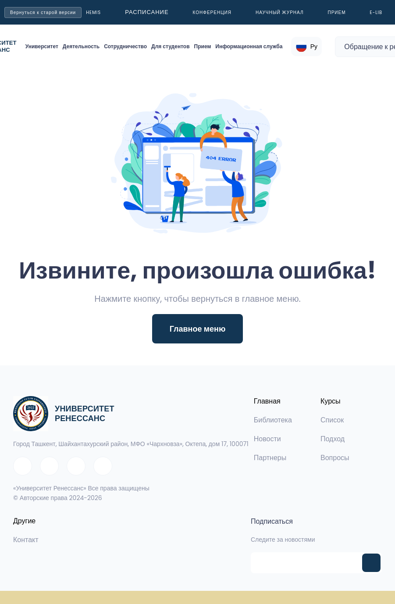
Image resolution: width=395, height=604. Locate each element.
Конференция (212, 12)
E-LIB (376, 12)
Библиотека (273, 420)
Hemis (93, 12)
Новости (267, 439)
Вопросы (334, 458)
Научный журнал (280, 12)
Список (332, 420)
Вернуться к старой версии (43, 12)
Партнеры (270, 458)
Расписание (146, 12)
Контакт (26, 540)
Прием (337, 12)
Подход (332, 439)
